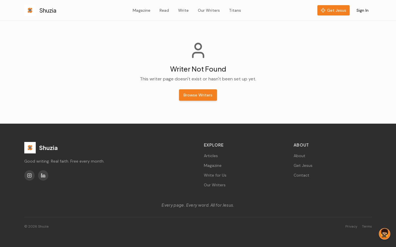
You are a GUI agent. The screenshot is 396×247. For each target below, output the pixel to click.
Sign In (363, 10)
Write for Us (215, 175)
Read (164, 10)
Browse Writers (198, 95)
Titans (235, 10)
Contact (301, 175)
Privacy (351, 226)
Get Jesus (333, 10)
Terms (367, 226)
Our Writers (209, 10)
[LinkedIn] (43, 175)
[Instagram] (29, 175)
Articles (211, 155)
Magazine (141, 10)
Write (183, 10)
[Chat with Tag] (384, 234)
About (299, 155)
